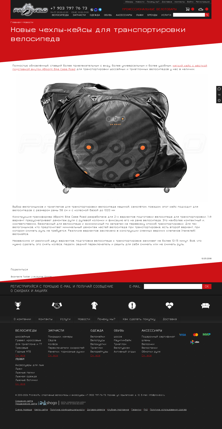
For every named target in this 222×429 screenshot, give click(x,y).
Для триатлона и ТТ (28, 344)
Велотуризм (122, 348)
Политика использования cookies (168, 410)
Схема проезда (23, 410)
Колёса (53, 344)
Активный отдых (125, 352)
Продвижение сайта (26, 404)
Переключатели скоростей (66, 348)
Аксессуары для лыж (29, 365)
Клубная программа (118, 410)
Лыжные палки (25, 373)
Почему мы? (153, 2)
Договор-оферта (96, 410)
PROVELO (31, 9)
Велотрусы (97, 340)
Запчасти (79, 15)
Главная (16, 22)
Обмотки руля (151, 352)
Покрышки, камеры (60, 337)
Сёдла (52, 340)
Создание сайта (24, 401)
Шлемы (146, 340)
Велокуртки (98, 344)
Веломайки (97, 337)
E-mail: (135, 287)
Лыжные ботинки (26, 380)
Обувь (108, 15)
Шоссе (118, 337)
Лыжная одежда (26, 376)
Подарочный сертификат (158, 337)
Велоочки (148, 344)
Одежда (95, 15)
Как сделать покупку (139, 319)
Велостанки (149, 348)
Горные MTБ (23, 352)
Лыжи (139, 15)
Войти (190, 2)
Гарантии (136, 410)
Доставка (167, 2)
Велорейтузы (99, 352)
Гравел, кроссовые (28, 340)
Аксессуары (124, 15)
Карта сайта (41, 410)
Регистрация (203, 2)
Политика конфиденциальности (67, 410)
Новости (140, 2)
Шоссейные (22, 337)
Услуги (166, 15)
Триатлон (96, 348)
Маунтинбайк (122, 340)
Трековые (21, 348)
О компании (22, 319)
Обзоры (129, 2)
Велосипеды (60, 15)
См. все (20, 355)
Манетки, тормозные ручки (66, 352)
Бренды (152, 15)
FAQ (146, 410)
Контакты (180, 2)
